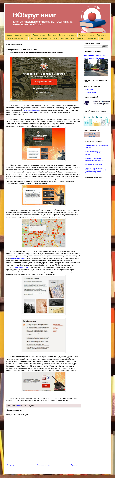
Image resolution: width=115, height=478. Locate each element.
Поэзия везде (92, 38)
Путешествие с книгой (86, 35)
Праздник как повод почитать (17, 38)
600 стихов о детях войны (94, 164)
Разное (102, 38)
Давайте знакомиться (22, 35)
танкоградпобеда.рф (31, 110)
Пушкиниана (101, 35)
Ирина (19, 405)
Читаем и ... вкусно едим (38, 38)
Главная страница (43, 465)
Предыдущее (75, 465)
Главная (9, 35)
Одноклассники (91, 92)
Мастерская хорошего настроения (73, 38)
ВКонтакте (89, 89)
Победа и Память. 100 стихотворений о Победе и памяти (95, 153)
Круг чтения (52, 35)
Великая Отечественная (67, 35)
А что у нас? (54, 38)
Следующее (11, 465)
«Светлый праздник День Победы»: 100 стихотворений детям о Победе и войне (96, 170)
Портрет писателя (39, 35)
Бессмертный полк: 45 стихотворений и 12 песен (95, 159)
